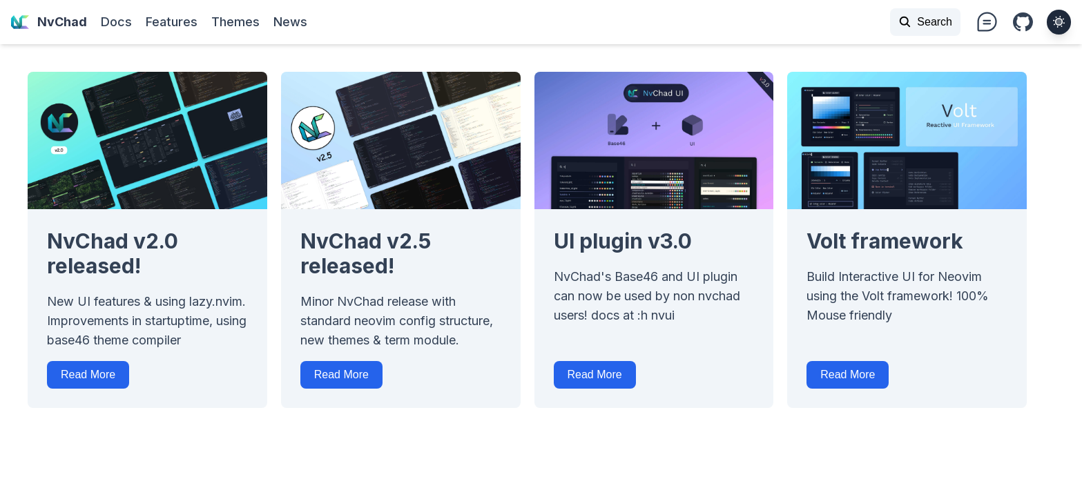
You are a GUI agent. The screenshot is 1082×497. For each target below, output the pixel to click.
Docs (116, 21)
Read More (88, 374)
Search (925, 21)
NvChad (49, 22)
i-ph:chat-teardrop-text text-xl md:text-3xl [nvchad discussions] (986, 22)
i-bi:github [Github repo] (1023, 22)
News (290, 21)
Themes (235, 21)
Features (171, 21)
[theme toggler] (1059, 22)
